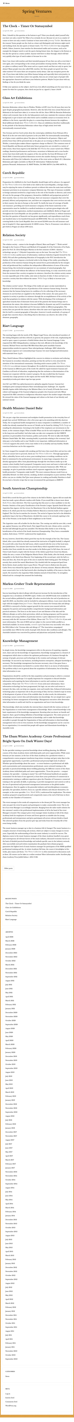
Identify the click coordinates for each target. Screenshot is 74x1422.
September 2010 (10, 1346)
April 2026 (8, 933)
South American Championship (19, 486)
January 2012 (9, 1299)
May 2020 (8, 1030)
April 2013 (8, 1241)
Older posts (8, 865)
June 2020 (8, 1027)
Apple (20, 352)
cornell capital (19, 622)
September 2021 (10, 972)
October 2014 (9, 1171)
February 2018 (10, 1116)
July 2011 (8, 1322)
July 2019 (8, 1069)
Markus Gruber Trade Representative (22, 582)
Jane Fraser (27, 601)
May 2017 (8, 1143)
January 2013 (9, 1252)
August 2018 (9, 1108)
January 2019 (9, 1093)
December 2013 (10, 1209)
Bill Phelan (42, 148)
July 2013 (8, 1229)
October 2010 (9, 1342)
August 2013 (9, 1225)
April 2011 (8, 1326)
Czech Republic (11, 172)
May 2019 (8, 1077)
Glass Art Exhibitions (13, 97)
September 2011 (10, 1315)
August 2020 (9, 1023)
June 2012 (8, 1280)
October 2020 (9, 1015)
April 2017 (8, 1147)
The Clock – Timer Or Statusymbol (21, 26)
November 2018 (10, 1101)
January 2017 (9, 1159)
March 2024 (9, 960)
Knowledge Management (15, 638)
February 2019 (10, 1089)
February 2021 (10, 999)
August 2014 (9, 1178)
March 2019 (9, 1085)
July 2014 (8, 1182)
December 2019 (10, 1050)
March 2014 (9, 1198)
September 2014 (10, 1174)
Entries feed (9, 1384)
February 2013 (10, 1248)
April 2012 (8, 1287)
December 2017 (10, 1124)
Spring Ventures (37, 11)
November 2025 (10, 953)
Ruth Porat (7, 501)
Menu (7, 3)
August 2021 (9, 976)
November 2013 (10, 1213)
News (7, 1363)
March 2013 (9, 1245)
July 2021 (8, 980)
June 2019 (8, 1073)
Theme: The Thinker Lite (10, 1414)
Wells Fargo (42, 277)
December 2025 (10, 949)
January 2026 (9, 945)
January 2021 (9, 1003)
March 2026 (9, 937)
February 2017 (9, 1155)
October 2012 (9, 1264)
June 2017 (8, 1139)
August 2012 (9, 1272)
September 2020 (10, 1019)
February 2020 (10, 1042)
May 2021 (8, 988)
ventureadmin (20, 30)
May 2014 (8, 1190)
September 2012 (10, 1268)
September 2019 (10, 1062)
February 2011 (9, 1330)
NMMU (21, 532)
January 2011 (9, 1334)
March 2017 (9, 1151)
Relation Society (11, 234)
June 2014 (8, 1186)
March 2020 (9, 1038)
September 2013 (10, 1221)
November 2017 (10, 1128)
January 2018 (9, 1120)
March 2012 (9, 1291)
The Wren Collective (47, 45)
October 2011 (9, 1311)
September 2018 (10, 1104)
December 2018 (10, 1097)
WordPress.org (10, 1392)
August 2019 (9, 1065)
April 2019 (8, 1081)
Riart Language (10, 324)
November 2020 (10, 1011)
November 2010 (10, 1338)
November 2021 (10, 968)
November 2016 (10, 1163)
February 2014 (10, 1202)
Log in (7, 1380)
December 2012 (10, 1256)
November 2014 (10, 1167)
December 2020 (10, 1007)
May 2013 (8, 1237)
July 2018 (8, 1112)
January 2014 (9, 1206)
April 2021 (8, 992)
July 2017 (8, 1136)
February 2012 (10, 1295)
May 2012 (8, 1283)
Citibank (6, 442)
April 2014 (8, 1194)
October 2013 (9, 1217)
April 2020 (8, 1034)
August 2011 (9, 1318)
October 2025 (9, 957)
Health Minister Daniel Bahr (17, 407)
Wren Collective (30, 122)
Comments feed (10, 1388)
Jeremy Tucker (53, 40)
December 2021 (10, 964)
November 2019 (10, 1054)
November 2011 (10, 1307)
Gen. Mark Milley (32, 789)
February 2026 (10, 941)
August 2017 (9, 1132)
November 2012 (10, 1260)
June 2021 (8, 984)
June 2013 (8, 1233)
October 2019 (9, 1058)
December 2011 (10, 1303)
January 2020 (9, 1046)
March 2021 (9, 995)
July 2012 (8, 1276)
